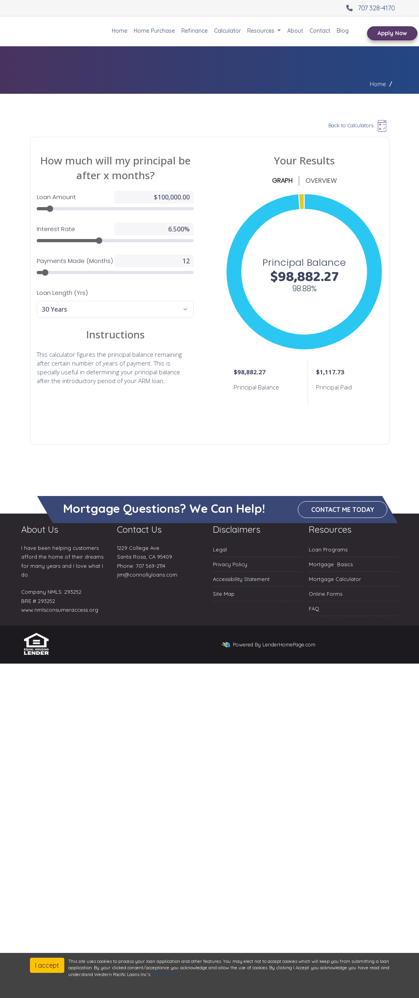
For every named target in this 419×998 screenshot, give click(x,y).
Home (119, 30)
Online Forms (325, 594)
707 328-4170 (369, 8)
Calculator (227, 30)
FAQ (314, 608)
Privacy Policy (230, 564)
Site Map (223, 594)
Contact (320, 30)
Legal (220, 549)
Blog (343, 30)
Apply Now (392, 33)
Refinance (194, 30)
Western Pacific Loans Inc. (54, 31)
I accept (47, 965)
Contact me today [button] (342, 510)
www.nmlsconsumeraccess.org (59, 610)
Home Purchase (154, 30)
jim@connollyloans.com (147, 574)
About (295, 30)
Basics (345, 564)
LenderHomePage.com (289, 644)
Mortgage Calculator (335, 579)
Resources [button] (261, 30)
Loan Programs (328, 549)
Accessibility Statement (241, 579)
